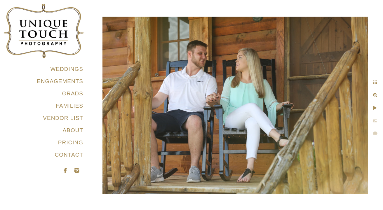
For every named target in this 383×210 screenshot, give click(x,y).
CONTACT (69, 155)
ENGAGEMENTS (60, 81)
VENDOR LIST (63, 118)
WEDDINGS (67, 69)
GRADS (72, 93)
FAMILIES (69, 106)
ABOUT (73, 130)
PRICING (70, 142)
